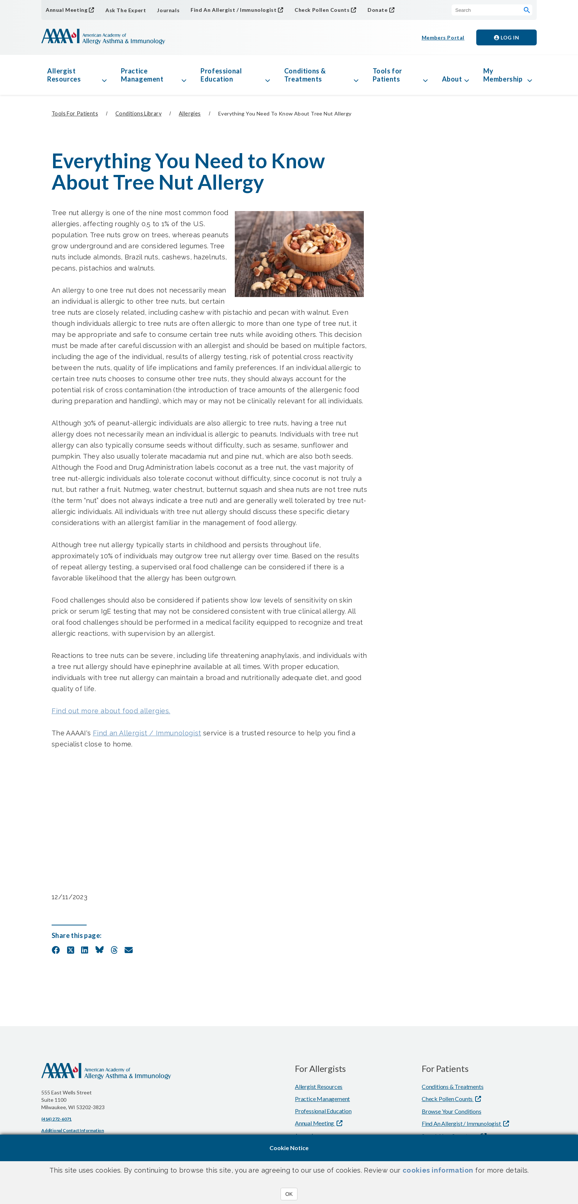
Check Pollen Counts (322, 10)
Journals (168, 10)
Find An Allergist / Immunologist (233, 10)
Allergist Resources (64, 75)
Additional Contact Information (72, 1130)
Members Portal (443, 37)
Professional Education (221, 75)
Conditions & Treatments (305, 75)
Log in (506, 37)
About (452, 79)
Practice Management (142, 75)
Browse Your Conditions (451, 1111)
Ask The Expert (125, 10)
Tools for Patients (387, 75)
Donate (378, 10)
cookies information (438, 1170)
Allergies (190, 113)
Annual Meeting (66, 10)
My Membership (503, 75)
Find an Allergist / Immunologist (147, 733)
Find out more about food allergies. (111, 711)
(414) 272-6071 (56, 1119)
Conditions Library (138, 113)
